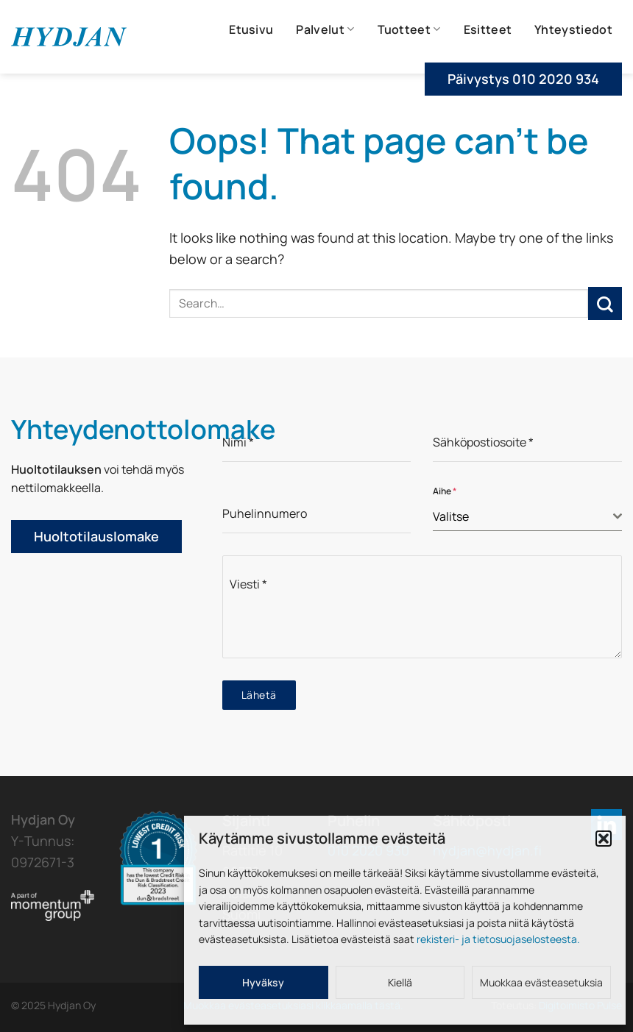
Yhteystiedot (573, 29)
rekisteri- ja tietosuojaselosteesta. (498, 939)
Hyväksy (263, 982)
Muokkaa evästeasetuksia (541, 982)
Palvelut (325, 29)
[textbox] (523, 516)
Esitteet (488, 29)
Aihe (444, 491)
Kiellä (400, 982)
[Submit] (605, 303)
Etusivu (251, 29)
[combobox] (527, 516)
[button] (603, 838)
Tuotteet (409, 29)
